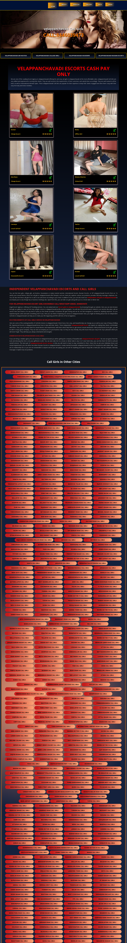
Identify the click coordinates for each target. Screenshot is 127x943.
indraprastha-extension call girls (92, 469)
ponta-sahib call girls (19, 776)
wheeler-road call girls (78, 851)
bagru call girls (78, 692)
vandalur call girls (107, 301)
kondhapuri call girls (48, 748)
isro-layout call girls (48, 762)
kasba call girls (49, 511)
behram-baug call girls (28, 856)
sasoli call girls (48, 846)
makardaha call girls (19, 566)
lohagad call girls (78, 552)
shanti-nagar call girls (107, 413)
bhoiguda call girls (78, 594)
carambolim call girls (107, 660)
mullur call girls (78, 767)
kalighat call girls (48, 310)
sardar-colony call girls (19, 371)
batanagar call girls (49, 417)
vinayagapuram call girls (48, 814)
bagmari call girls (49, 576)
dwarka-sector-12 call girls (78, 464)
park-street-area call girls (48, 692)
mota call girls (107, 776)
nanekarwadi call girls (19, 338)
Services (70, 4)
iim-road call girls (19, 538)
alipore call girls (48, 594)
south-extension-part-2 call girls (34, 758)
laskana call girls (107, 744)
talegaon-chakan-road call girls (78, 408)
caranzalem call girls (107, 898)
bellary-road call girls (19, 874)
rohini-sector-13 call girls (107, 674)
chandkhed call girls (107, 441)
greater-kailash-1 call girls (78, 399)
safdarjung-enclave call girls (107, 800)
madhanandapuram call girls (19, 319)
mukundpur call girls (19, 809)
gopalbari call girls (78, 921)
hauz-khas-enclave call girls (19, 394)
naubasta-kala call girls (19, 534)
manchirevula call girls (19, 692)
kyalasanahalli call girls (107, 884)
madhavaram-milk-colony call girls (30, 599)
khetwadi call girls (107, 790)
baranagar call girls (107, 711)
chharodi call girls (107, 422)
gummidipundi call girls (49, 664)
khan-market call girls (19, 562)
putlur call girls (95, 590)
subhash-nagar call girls (78, 361)
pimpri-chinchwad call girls (78, 287)
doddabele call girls (19, 422)
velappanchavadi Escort (80, 231)
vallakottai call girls (48, 408)
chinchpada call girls (19, 450)
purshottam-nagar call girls (78, 459)
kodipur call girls (107, 371)
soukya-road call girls (78, 870)
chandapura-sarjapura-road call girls (34, 427)
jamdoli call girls (107, 842)
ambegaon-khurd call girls (78, 413)
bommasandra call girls (78, 678)
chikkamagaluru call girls (78, 926)
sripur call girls (19, 650)
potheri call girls (19, 459)
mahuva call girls (107, 585)
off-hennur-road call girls (78, 436)
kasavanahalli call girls (48, 865)
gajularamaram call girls (19, 287)
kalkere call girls (78, 664)
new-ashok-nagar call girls (48, 888)
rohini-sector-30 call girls (94, 753)
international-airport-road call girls (92, 632)
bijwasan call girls (48, 375)
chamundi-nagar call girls (48, 683)
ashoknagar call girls (19, 366)
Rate (98, 4)
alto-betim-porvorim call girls (19, 912)
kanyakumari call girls (19, 333)
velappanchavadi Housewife (79, 56)
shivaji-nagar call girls (78, 511)
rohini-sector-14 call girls (19, 772)
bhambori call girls (107, 818)
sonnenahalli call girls (49, 832)
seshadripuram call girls (19, 865)
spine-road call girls (107, 851)
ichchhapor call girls (48, 492)
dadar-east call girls (48, 548)
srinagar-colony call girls (78, 744)
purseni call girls (19, 515)
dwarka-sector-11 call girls (78, 636)
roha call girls (19, 907)
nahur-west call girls (48, 347)
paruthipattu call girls (78, 842)
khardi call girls (107, 762)
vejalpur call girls (48, 538)
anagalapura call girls (107, 828)
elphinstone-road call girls (48, 450)
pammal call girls (49, 497)
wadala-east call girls (107, 902)
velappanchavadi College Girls (47, 56)
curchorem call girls (49, 324)
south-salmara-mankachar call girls (63, 753)
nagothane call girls (19, 846)
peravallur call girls (19, 310)
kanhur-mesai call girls (78, 739)
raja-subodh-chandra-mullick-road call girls (34, 445)
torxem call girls (78, 716)
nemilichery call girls (107, 865)
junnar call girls (78, 734)
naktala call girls (19, 347)
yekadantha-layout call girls (19, 389)
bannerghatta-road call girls (107, 333)
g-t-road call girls (107, 324)
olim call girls (19, 413)
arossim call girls (107, 352)
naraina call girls (107, 720)
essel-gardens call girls (19, 902)
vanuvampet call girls (49, 870)
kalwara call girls (78, 711)
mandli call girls (48, 912)
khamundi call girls (19, 492)
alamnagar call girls (19, 380)
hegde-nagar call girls (19, 800)
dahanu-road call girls (107, 450)
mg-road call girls (19, 431)
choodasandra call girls (48, 711)
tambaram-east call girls (19, 860)
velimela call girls (78, 455)
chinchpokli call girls (48, 291)
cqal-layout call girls (78, 291)
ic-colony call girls (107, 613)
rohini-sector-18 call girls (107, 515)
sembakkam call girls (107, 795)
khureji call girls (77, 884)
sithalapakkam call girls (19, 441)
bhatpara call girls (48, 800)
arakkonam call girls (48, 366)
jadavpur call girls (62, 469)
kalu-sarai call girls (19, 552)
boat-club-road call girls (78, 800)
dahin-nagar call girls (63, 702)
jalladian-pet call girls (49, 604)
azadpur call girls (19, 408)
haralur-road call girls (19, 781)
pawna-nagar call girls (108, 408)
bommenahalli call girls (32, 753)
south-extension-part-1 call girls (63, 669)
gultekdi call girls (49, 385)
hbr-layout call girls (107, 394)
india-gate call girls (19, 478)
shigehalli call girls (48, 786)
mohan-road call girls (48, 394)
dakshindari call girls (34, 702)
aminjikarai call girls (107, 907)
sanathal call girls (19, 683)
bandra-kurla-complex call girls (19, 664)
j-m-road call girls (49, 389)
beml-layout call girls (19, 804)
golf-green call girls (19, 357)
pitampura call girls (19, 734)
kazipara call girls (78, 786)
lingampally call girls (107, 436)
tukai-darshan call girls (60, 632)
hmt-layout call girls (107, 464)
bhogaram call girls (78, 655)
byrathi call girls (48, 874)
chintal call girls (78, 622)
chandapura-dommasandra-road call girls (64, 599)
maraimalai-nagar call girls (49, 580)
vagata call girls (19, 385)
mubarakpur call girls (78, 277)
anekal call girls (19, 790)
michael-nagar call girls (107, 417)
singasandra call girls (48, 809)
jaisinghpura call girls (107, 511)
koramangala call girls (78, 725)
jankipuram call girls (64, 706)
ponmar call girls (49, 795)
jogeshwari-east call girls (107, 566)
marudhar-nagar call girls (48, 860)
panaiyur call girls (78, 380)
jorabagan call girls (108, 473)
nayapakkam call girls (48, 884)
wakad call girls (93, 758)
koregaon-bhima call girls (78, 809)
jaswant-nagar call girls (107, 357)
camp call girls (107, 893)
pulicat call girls (19, 571)
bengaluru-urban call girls (107, 576)
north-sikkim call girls (19, 296)
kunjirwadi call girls (78, 371)
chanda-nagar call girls (19, 618)
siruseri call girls (78, 720)
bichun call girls (19, 324)
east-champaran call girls (78, 646)
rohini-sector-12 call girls (49, 879)
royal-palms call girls (48, 622)
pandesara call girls (78, 357)
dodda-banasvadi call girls (107, 347)
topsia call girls (93, 706)
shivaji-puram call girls (49, 357)
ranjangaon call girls (48, 352)
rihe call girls (48, 921)
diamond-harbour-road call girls (78, 762)
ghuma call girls (107, 319)
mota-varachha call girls (49, 562)
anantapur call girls (19, 688)
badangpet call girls (31, 329)
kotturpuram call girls (92, 930)
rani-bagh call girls (48, 422)
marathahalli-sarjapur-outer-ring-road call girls (63, 282)
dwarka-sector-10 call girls (19, 720)
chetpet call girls (78, 352)
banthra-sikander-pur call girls (19, 744)
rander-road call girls (19, 501)
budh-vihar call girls (78, 576)
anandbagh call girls (48, 893)
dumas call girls (19, 585)
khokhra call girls (78, 385)
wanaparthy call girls (77, 538)
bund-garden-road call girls (49, 618)
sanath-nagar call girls (107, 739)
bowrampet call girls (107, 380)
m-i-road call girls (78, 394)
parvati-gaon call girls (49, 277)
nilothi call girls (78, 305)
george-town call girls (78, 515)
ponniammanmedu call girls (107, 608)
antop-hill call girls (49, 534)
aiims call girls (77, 487)
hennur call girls (30, 590)
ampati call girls (31, 632)
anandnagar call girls (78, 478)
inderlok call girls (78, 846)
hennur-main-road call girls (49, 333)
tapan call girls (48, 506)
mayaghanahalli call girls (49, 338)
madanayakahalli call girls (78, 473)
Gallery (85, 4)
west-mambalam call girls (48, 487)
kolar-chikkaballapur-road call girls (34, 916)
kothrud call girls (98, 445)
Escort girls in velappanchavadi (69, 212)
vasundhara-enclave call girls (107, 860)
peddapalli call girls (49, 371)
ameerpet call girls (19, 375)
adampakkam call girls (98, 599)
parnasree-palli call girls (49, 636)
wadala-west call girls (107, 874)
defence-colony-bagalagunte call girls (63, 697)
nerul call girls (78, 730)
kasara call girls (78, 301)
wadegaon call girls (19, 893)
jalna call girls (63, 930)
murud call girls (19, 884)
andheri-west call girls (107, 688)
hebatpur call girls (19, 315)
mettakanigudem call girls (107, 557)
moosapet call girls (107, 716)
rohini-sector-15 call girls (49, 734)
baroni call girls (19, 674)
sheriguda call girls (48, 781)
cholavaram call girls (19, 823)
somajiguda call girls (78, 319)
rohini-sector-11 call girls (78, 501)
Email (110, 4)
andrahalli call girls (107, 361)
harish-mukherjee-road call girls (107, 487)
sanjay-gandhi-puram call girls (100, 282)
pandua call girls (48, 646)
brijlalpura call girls (48, 776)
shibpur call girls (107, 310)
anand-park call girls (48, 720)
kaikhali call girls (19, 711)
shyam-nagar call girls (78, 837)
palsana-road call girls (19, 851)
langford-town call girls (78, 776)
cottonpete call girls (107, 888)
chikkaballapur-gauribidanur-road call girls (93, 856)
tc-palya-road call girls (107, 492)
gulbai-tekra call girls (48, 459)
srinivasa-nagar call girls (19, 716)
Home (44, 6)
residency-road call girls (78, 417)
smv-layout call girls (78, 580)
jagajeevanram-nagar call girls (19, 548)
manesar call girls (34, 930)
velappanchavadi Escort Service (42, 248)
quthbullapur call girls (19, 487)
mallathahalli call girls (19, 543)
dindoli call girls (78, 441)
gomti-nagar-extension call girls (19, 870)
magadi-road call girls (107, 804)
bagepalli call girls (107, 730)
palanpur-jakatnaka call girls (48, 301)
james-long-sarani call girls (49, 655)
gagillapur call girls (78, 613)
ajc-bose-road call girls (78, 338)
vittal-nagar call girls (107, 622)
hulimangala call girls (78, 865)
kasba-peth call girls (49, 926)
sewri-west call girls (78, 660)
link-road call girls (78, 585)
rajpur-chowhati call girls (107, 389)
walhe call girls (78, 795)
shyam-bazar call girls (48, 818)
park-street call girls (48, 613)
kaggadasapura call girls (19, 926)
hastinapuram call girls (95, 427)
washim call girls (78, 548)
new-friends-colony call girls (78, 674)
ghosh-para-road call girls (19, 818)
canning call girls (107, 734)
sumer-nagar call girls (19, 795)
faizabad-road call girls (78, 907)
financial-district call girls (48, 627)
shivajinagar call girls (107, 725)
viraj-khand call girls (95, 329)
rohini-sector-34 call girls (49, 343)
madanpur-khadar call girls (107, 846)
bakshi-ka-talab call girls (78, 389)
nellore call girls (94, 529)
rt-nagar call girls (107, 786)
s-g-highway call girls (107, 296)
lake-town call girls (108, 870)
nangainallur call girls (107, 501)
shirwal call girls (19, 814)
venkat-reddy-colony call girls (49, 650)
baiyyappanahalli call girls (107, 343)
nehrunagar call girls (48, 739)
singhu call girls (48, 431)
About (56, 4)
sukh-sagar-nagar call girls (78, 333)
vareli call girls (107, 912)
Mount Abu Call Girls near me (22, 940)
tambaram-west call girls (19, 879)
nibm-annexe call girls (19, 636)
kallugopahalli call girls (78, 641)
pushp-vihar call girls (48, 296)
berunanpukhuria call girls (48, 767)
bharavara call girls (107, 627)
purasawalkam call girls (27, 282)
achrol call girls (48, 571)
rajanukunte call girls (48, 403)
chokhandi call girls (78, 608)
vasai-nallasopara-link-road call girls (63, 329)
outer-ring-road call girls (48, 552)
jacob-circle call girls (107, 809)
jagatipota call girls (49, 464)
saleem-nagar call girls (107, 832)
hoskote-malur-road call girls (95, 697)
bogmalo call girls (19, 343)
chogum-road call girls (19, 361)
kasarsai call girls (107, 926)
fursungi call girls (107, 604)
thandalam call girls (107, 287)
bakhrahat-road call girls (65, 525)
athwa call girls (107, 580)
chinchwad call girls (65, 916)
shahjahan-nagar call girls (107, 683)
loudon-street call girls (107, 562)
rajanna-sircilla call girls (49, 842)
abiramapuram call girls (48, 828)
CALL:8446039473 (63, 35)
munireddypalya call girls (19, 483)
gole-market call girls (48, 441)
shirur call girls (19, 748)
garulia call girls (19, 842)
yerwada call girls (19, 608)
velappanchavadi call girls (91, 244)
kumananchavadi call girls (78, 520)
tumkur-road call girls (19, 291)
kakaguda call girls (19, 473)
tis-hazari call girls (107, 692)
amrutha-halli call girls (78, 650)
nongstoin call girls (49, 315)
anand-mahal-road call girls (78, 814)
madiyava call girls (48, 515)
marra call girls (94, 525)
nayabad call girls (19, 497)
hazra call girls (19, 436)
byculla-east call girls (49, 436)
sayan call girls (49, 730)
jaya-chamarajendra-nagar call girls (34, 525)
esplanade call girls (19, 604)
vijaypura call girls (19, 464)
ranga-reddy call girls (19, 277)
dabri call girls (19, 725)
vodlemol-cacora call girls (48, 851)
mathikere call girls (78, 562)
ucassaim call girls (48, 688)
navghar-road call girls (78, 431)
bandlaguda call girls (32, 529)
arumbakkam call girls (93, 669)
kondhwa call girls (78, 898)
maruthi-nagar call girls (78, 497)
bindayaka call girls (78, 403)
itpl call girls (78, 804)
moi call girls (107, 277)
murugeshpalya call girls (78, 483)
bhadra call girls (107, 641)
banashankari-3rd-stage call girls (58, 856)
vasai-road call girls (78, 375)
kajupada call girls (48, 902)
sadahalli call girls (107, 385)
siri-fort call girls (107, 483)
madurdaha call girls (48, 674)
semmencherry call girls (78, 888)
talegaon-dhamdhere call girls (107, 594)
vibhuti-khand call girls (78, 315)
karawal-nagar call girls (19, 580)
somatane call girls (48, 399)
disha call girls (107, 571)
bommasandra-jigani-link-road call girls (63, 590)
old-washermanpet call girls (48, 804)
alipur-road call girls (19, 786)
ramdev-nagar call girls (107, 506)
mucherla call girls (48, 725)
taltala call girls (107, 291)
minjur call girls (78, 912)
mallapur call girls (19, 403)
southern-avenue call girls (107, 520)
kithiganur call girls (19, 888)
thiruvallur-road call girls (48, 772)
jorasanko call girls (78, 860)
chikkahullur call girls (78, 557)
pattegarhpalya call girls (107, 366)
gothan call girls (49, 361)
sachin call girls (107, 636)
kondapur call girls (107, 748)
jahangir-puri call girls (107, 403)
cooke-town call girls (64, 758)
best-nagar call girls (78, 879)
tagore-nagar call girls (107, 772)
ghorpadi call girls (48, 557)
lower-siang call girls (19, 641)
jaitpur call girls (48, 483)
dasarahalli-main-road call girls (107, 538)
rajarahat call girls (48, 413)
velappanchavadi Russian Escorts (111, 56)
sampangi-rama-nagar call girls (107, 823)
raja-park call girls (107, 338)
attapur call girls (19, 730)
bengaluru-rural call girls (78, 772)
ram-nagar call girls (19, 301)
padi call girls (78, 571)
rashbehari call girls (19, 739)
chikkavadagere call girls (107, 618)
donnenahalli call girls (107, 837)
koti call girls (78, 296)
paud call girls (48, 455)
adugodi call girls (68, 445)
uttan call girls (107, 552)
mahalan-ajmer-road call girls (107, 548)
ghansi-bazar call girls (107, 399)
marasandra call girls (19, 557)
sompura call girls (19, 622)
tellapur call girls (48, 543)
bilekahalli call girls (49, 837)
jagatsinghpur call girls (19, 678)
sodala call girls (48, 898)
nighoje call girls (78, 347)
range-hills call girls (78, 566)
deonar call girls (78, 366)
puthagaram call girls (48, 641)
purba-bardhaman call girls (78, 688)
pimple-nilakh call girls (19, 576)
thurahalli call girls (78, 422)
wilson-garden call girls (78, 343)
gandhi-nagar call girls (107, 781)
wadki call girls (66, 427)
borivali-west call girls (49, 790)
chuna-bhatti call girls (107, 664)
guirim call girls (19, 762)
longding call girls (48, 287)
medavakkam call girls (107, 497)
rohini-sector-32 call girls (107, 431)
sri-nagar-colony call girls (107, 375)
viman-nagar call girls (107, 534)
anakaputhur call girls (78, 818)
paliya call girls (78, 492)
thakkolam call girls (78, 790)
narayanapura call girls (78, 832)
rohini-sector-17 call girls (107, 543)
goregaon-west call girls (107, 646)
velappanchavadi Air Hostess (16, 56)
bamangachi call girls (78, 828)
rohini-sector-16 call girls (107, 650)
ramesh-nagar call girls (78, 874)
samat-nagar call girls (107, 315)
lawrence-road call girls (48, 716)
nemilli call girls (19, 837)
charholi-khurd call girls (19, 655)
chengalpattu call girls (107, 305)
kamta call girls (33, 469)
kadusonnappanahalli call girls (92, 702)
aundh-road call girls (107, 455)
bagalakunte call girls (19, 506)
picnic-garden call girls (107, 814)
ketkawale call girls (78, 902)
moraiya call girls (19, 898)
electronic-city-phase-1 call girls (49, 473)
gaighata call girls (48, 823)
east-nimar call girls (78, 823)
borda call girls (48, 585)
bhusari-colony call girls (107, 459)
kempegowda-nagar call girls (48, 660)
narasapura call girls (19, 455)
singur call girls (48, 501)
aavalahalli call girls (19, 399)
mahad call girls (19, 767)
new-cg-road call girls (19, 511)
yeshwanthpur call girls (78, 627)
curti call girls (19, 627)
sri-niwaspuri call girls (107, 678)
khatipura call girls (48, 608)
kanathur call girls (48, 907)
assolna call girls (19, 828)
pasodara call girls (48, 319)
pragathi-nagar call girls (78, 506)
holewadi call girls (19, 832)
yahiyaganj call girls (78, 450)
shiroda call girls (78, 324)
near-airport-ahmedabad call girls (34, 706)
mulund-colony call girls (19, 646)
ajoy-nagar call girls (107, 655)
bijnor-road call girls (19, 594)
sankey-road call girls (19, 520)
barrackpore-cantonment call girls (63, 529)
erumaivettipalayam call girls (48, 678)
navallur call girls (78, 683)
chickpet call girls (19, 921)
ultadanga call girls (19, 305)
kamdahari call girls (19, 352)
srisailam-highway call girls (49, 305)
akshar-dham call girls (95, 916)
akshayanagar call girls (107, 921)
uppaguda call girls (78, 310)
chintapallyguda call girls (78, 534)
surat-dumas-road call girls (49, 380)
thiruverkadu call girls (19, 417)
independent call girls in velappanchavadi (101, 203)
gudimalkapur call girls (78, 543)
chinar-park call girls (31, 697)
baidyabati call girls (19, 613)
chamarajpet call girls (48, 520)
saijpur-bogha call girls (19, 660)
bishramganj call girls (48, 566)
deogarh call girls (49, 744)
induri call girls (78, 604)
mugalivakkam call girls (78, 748)
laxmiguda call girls (107, 879)
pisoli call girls (33, 669)
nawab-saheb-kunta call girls (77, 893)
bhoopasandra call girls (78, 781)
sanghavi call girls (78, 618)
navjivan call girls (107, 767)
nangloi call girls (107, 478)
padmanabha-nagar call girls (48, 478)
